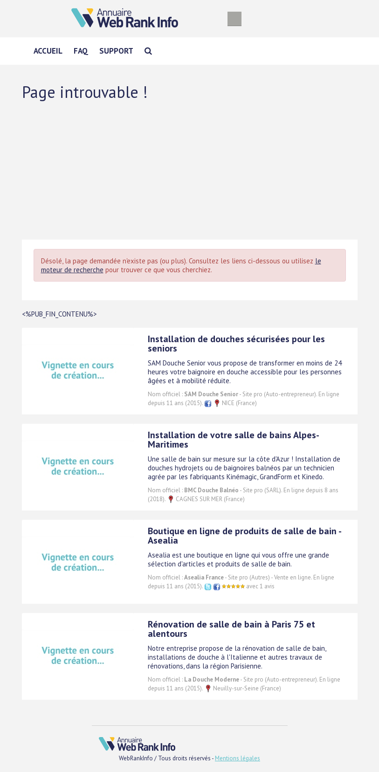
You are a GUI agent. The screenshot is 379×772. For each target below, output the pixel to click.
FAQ (81, 51)
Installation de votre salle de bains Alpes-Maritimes (233, 439)
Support (116, 51)
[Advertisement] (190, 169)
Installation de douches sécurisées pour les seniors (236, 343)
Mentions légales (237, 758)
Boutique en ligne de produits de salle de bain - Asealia (244, 535)
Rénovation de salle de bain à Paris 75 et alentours (231, 629)
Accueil (48, 51)
